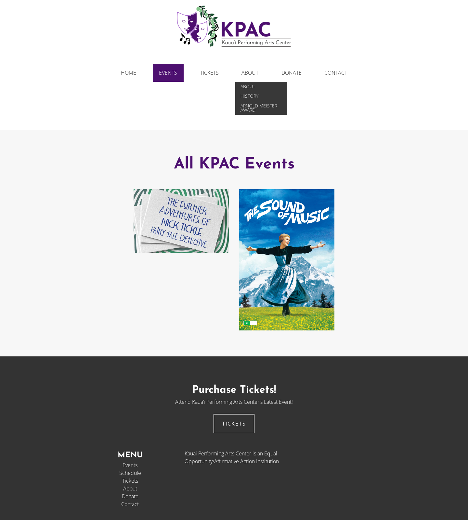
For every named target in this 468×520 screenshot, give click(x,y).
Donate (291, 72)
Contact (335, 72)
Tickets (209, 72)
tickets (234, 423)
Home (128, 72)
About (249, 72)
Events (168, 72)
